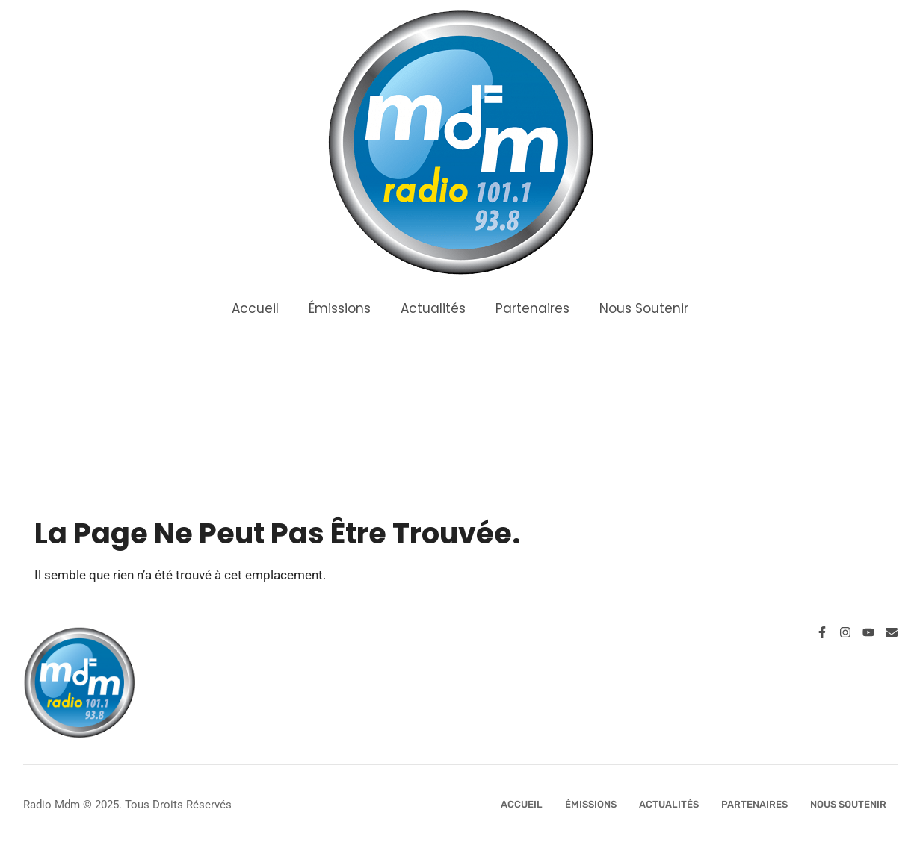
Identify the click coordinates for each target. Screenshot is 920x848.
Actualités (433, 308)
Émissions (340, 308)
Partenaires (532, 308)
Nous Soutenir (643, 308)
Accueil (255, 308)
